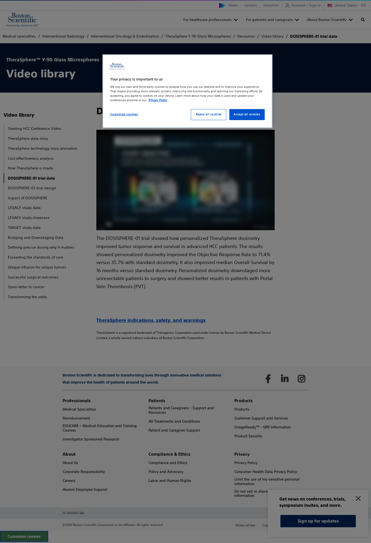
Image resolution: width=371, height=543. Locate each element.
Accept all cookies (247, 114)
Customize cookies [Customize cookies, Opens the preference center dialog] (124, 114)
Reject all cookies (209, 114)
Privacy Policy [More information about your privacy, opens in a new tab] (158, 100)
